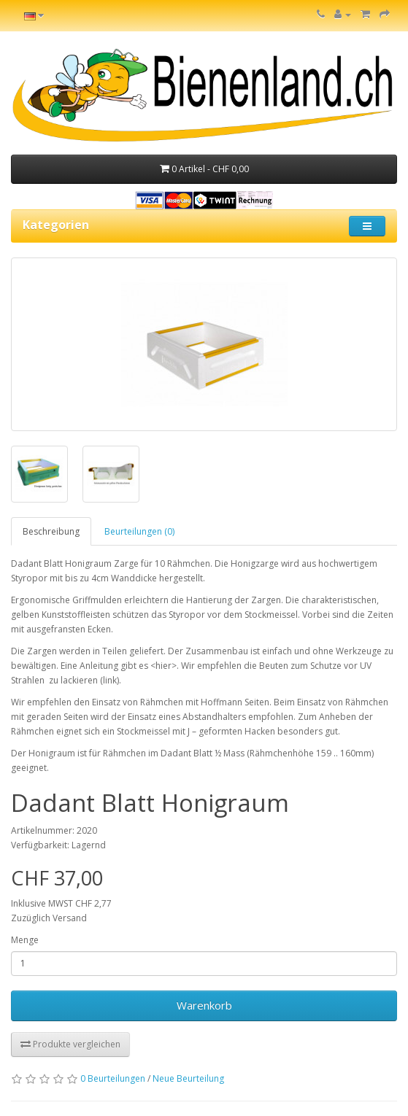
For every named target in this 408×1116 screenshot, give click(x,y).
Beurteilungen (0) (139, 531)
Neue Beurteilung (188, 1078)
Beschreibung (51, 531)
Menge (25, 940)
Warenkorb (204, 1005)
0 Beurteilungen (112, 1078)
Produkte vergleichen (70, 1044)
